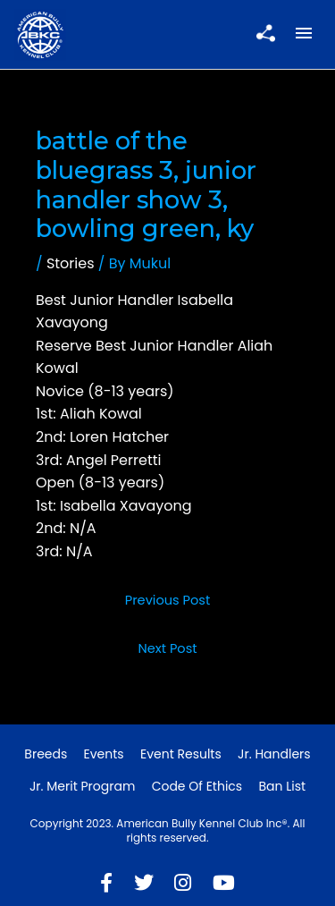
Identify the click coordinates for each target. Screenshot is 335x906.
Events (104, 754)
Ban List (282, 786)
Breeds (45, 754)
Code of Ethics (197, 786)
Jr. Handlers (274, 754)
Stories (70, 263)
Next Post (167, 648)
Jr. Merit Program (82, 786)
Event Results (181, 754)
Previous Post (168, 600)
